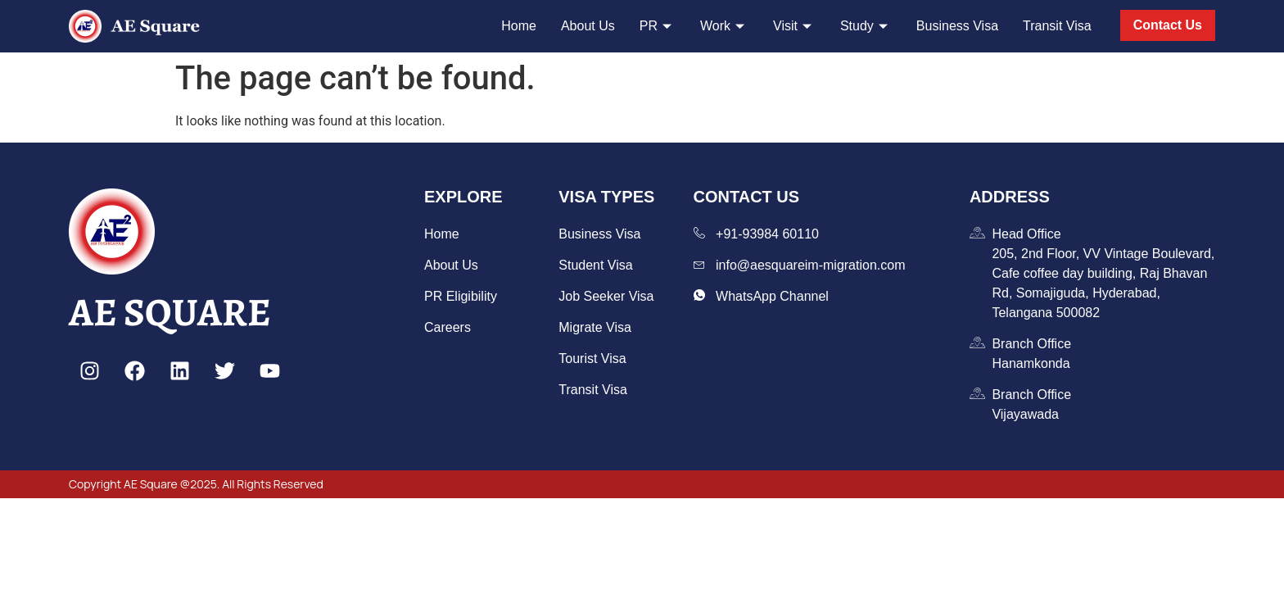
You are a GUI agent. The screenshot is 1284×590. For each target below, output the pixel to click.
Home (518, 26)
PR (658, 26)
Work (724, 26)
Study (866, 26)
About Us (588, 26)
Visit (794, 26)
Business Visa (957, 26)
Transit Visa (1057, 26)
